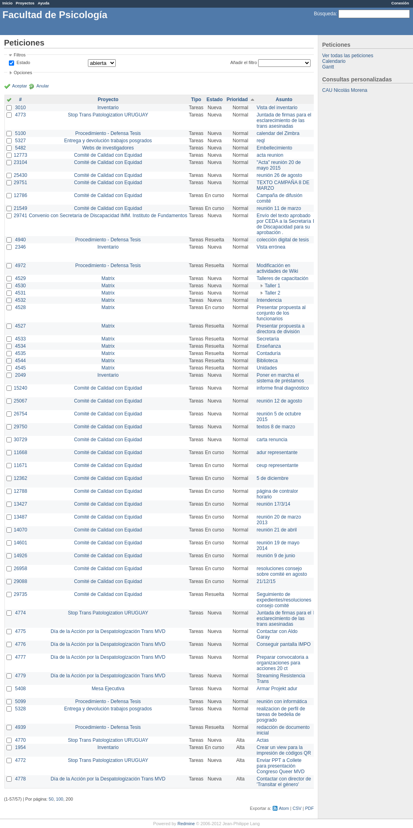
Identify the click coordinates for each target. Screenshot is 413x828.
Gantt (328, 67)
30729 (20, 439)
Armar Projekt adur (277, 688)
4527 (20, 326)
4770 (20, 740)
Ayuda (43, 3)
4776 (20, 644)
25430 (20, 175)
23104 (20, 162)
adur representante (277, 452)
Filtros (19, 54)
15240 (20, 388)
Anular (42, 85)
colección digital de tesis (283, 240)
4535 (20, 353)
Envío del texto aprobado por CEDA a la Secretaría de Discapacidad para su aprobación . (284, 224)
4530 (20, 285)
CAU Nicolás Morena (344, 90)
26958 (20, 568)
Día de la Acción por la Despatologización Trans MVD (107, 631)
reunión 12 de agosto (279, 401)
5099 (20, 701)
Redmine (186, 823)
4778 (20, 779)
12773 (20, 155)
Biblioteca (267, 360)
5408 (20, 688)
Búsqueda (325, 14)
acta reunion (270, 155)
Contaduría (268, 353)
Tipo (196, 99)
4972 (20, 265)
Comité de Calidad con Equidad (108, 155)
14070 (20, 530)
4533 (20, 339)
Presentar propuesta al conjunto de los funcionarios (281, 313)
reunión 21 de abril (276, 530)
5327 (20, 140)
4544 (20, 360)
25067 (20, 401)
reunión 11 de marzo (279, 208)
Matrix (108, 278)
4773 (20, 115)
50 (51, 799)
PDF (309, 808)
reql (261, 140)
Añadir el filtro (243, 62)
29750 (20, 427)
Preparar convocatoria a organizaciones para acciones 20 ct (282, 662)
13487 (20, 517)
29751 (20, 182)
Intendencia (269, 300)
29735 (20, 594)
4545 (20, 368)
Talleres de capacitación (282, 278)
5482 (20, 148)
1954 (20, 747)
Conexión (400, 3)
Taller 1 (272, 285)
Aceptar (19, 85)
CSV (296, 808)
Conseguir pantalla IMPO (284, 644)
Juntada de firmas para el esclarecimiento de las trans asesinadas (284, 120)
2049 (20, 375)
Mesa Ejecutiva (108, 688)
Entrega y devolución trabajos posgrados (108, 140)
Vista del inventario (277, 107)
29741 (20, 215)
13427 (20, 504)
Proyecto (108, 99)
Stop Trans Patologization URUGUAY (108, 115)
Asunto (283, 99)
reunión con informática (282, 701)
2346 (20, 247)
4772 (20, 760)
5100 (20, 133)
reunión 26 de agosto (279, 175)
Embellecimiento (274, 148)
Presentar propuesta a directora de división (281, 328)
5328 (20, 709)
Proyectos (25, 3)
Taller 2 (272, 293)
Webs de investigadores (108, 148)
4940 (20, 240)
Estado (23, 62)
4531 (20, 293)
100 (59, 799)
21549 (20, 208)
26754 (20, 414)
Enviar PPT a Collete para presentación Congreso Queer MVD (281, 765)
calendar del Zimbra (278, 133)
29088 (20, 581)
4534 (20, 346)
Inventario (108, 107)
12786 (20, 195)
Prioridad (237, 99)
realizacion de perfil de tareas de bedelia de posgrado (281, 714)
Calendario (334, 61)
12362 (20, 478)
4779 (20, 676)
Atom (284, 808)
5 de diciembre (272, 478)
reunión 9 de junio (276, 555)
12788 (20, 491)
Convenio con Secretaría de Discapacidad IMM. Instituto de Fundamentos (108, 215)
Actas (263, 740)
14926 (20, 555)
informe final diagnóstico (283, 388)
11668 (20, 452)
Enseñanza (269, 346)
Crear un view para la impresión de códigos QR (284, 750)
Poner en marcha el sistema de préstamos (280, 378)
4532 (20, 300)
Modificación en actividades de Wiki (277, 268)
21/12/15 (266, 581)
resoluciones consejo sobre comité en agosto (282, 571)
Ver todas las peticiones (347, 55)
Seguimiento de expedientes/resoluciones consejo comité (284, 599)
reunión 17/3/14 (273, 504)
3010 (20, 107)
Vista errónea (271, 247)
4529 (20, 278)
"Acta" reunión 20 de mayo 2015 (278, 165)
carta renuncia (272, 439)
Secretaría (268, 339)
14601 (20, 543)
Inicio (7, 3)
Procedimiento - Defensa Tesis (108, 133)
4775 (20, 631)
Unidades (267, 368)
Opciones (23, 72)
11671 (20, 465)
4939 (20, 727)
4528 (20, 307)
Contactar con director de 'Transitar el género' (284, 781)
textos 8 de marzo (276, 427)
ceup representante (277, 465)
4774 (20, 613)
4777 (20, 657)
